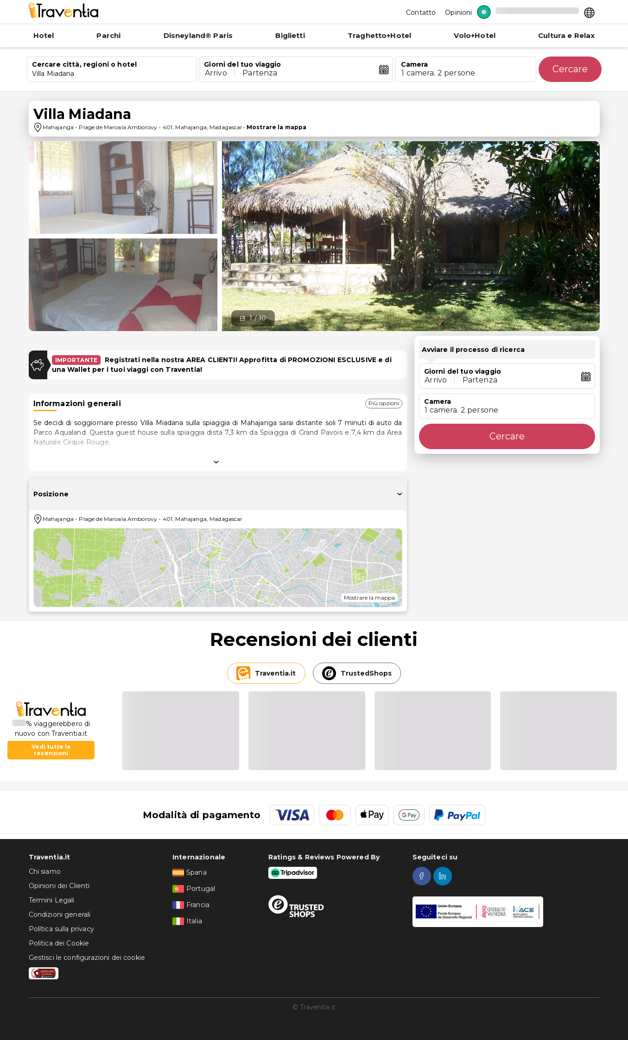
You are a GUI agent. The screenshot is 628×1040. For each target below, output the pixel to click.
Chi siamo (45, 871)
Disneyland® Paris (198, 35)
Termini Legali (52, 900)
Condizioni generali (60, 914)
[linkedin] (443, 876)
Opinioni (458, 12)
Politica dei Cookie (59, 943)
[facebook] (422, 876)
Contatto (421, 12)
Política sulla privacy (61, 929)
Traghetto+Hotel (379, 35)
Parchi (108, 35)
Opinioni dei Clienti (59, 886)
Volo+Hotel (474, 35)
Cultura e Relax (566, 35)
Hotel (43, 35)
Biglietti (289, 35)
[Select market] (589, 12)
